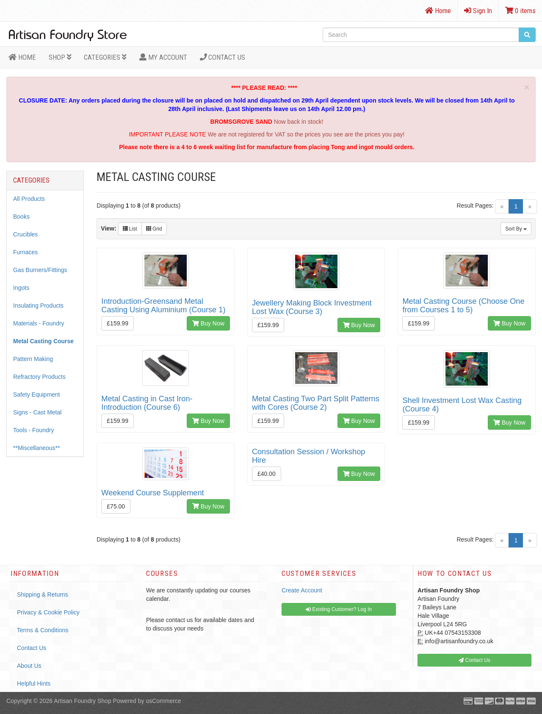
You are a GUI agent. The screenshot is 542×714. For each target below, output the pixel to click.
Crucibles (25, 234)
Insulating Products (38, 305)
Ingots (21, 287)
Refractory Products (39, 376)
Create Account (302, 590)
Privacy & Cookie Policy (48, 612)
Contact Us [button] (474, 660)
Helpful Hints (33, 683)
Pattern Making (33, 359)
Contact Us (223, 57)
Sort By (516, 229)
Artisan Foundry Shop (82, 700)
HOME (22, 57)
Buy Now (208, 323)
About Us (29, 665)
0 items (520, 10)
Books (21, 216)
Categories (105, 57)
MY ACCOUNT (163, 57)
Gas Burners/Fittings (40, 270)
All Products (29, 198)
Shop (60, 57)
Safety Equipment (36, 394)
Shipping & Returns (42, 594)
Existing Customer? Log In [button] (339, 609)
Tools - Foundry (33, 430)
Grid (154, 229)
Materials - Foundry (38, 323)
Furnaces (25, 252)
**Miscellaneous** (36, 448)
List (130, 229)
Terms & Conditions (42, 630)
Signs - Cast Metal (37, 412)
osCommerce (163, 700)
